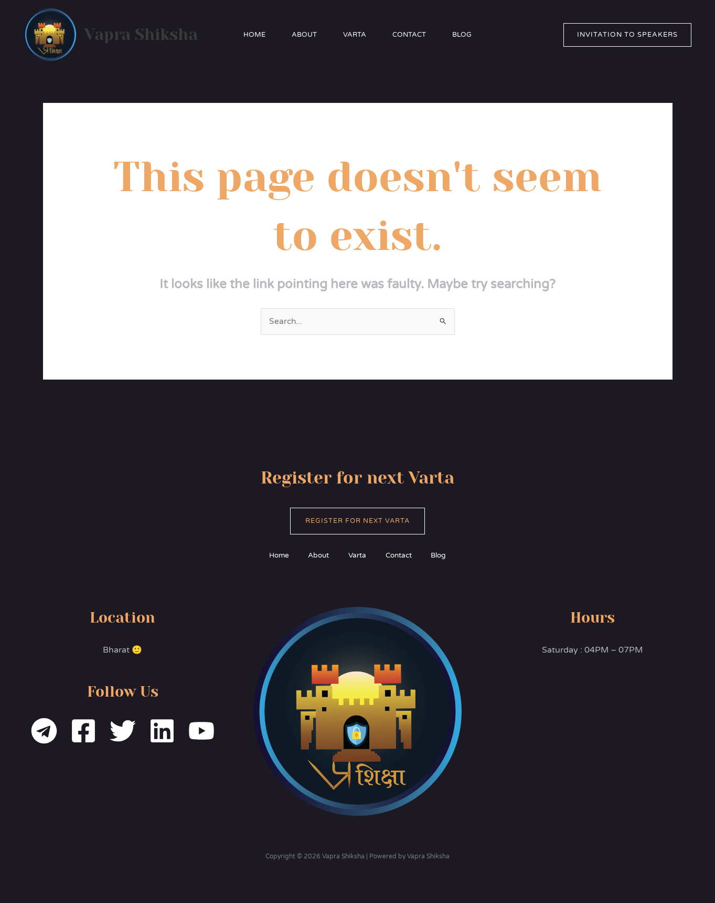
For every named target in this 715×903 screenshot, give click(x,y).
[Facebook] (83, 731)
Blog (462, 34)
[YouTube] (201, 731)
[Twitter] (123, 731)
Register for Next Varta (357, 521)
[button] (627, 35)
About (304, 34)
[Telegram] (44, 731)
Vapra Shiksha (141, 35)
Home (254, 34)
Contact (409, 34)
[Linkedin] (162, 731)
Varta (354, 34)
